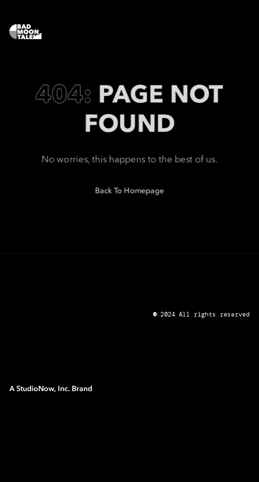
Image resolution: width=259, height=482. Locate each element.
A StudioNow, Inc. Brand (50, 388)
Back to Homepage (130, 191)
